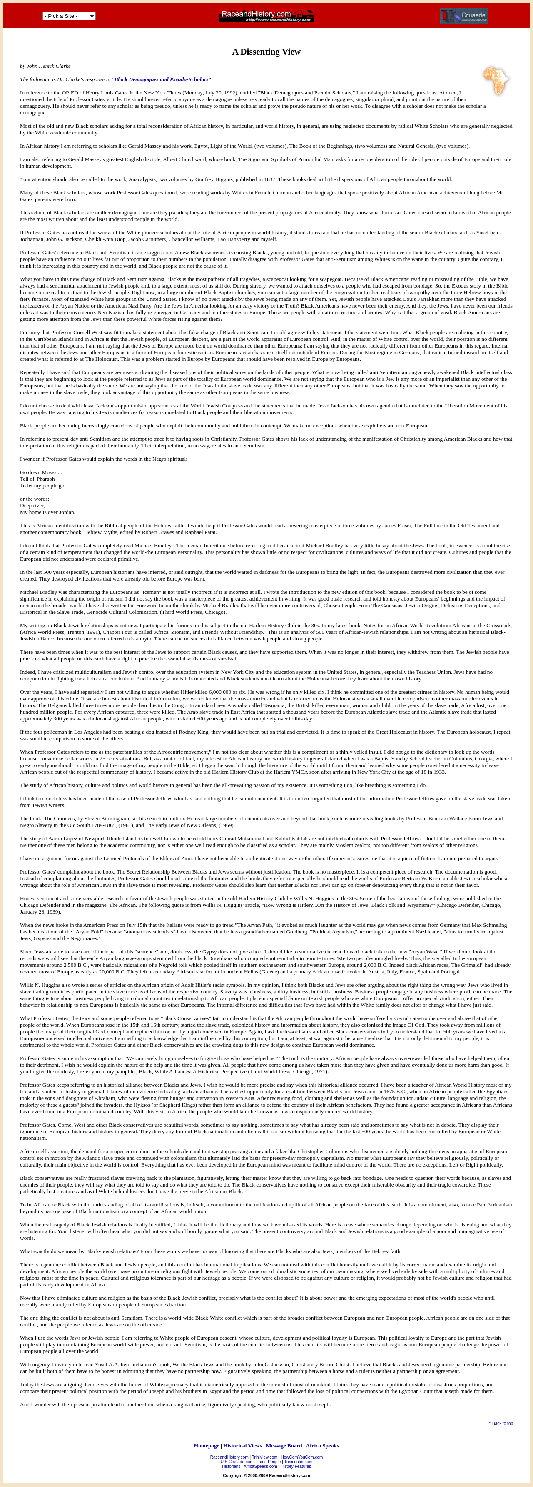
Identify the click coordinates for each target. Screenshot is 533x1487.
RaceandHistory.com (229, 1457)
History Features (296, 1466)
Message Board (284, 1445)
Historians (231, 1466)
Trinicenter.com (298, 1462)
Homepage (206, 1445)
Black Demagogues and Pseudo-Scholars (161, 79)
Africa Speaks (322, 1445)
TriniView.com (265, 1457)
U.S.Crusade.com (237, 1462)
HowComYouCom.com (302, 1457)
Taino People (269, 1462)
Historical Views (242, 1445)
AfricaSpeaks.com (260, 1466)
